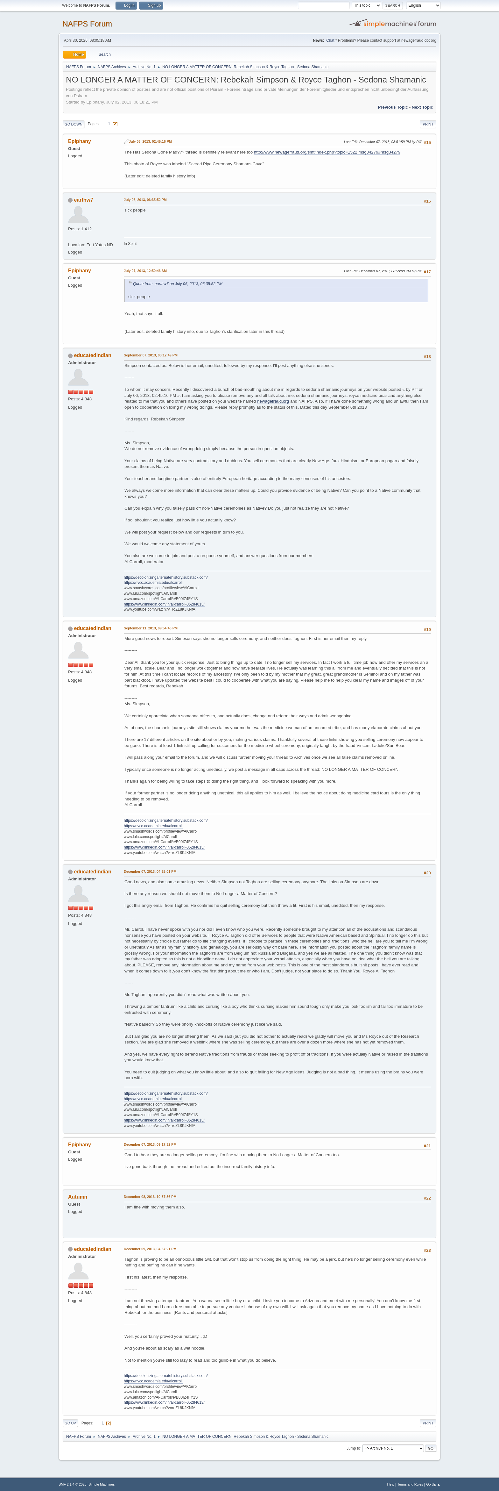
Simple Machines (101, 1484)
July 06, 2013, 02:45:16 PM (150, 141)
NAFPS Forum (87, 23)
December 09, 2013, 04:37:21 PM (150, 1249)
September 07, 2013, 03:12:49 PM (151, 355)
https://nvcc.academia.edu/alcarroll (153, 582)
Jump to (353, 1448)
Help (390, 1484)
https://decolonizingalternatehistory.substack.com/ (166, 577)
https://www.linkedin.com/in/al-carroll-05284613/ (164, 604)
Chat (330, 40)
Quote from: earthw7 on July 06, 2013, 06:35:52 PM (177, 284)
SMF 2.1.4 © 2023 (73, 1484)
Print (428, 124)
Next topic (422, 107)
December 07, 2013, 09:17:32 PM (150, 1144)
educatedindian (92, 355)
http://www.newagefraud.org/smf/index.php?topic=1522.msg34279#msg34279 (327, 152)
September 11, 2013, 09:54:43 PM (151, 628)
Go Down (73, 124)
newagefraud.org (273, 401)
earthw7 (83, 200)
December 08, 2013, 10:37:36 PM (150, 1197)
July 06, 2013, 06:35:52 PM (145, 200)
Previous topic (393, 107)
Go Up (70, 1423)
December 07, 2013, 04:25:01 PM (150, 871)
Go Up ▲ (433, 1484)
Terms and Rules (410, 1484)
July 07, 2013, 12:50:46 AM (145, 271)
